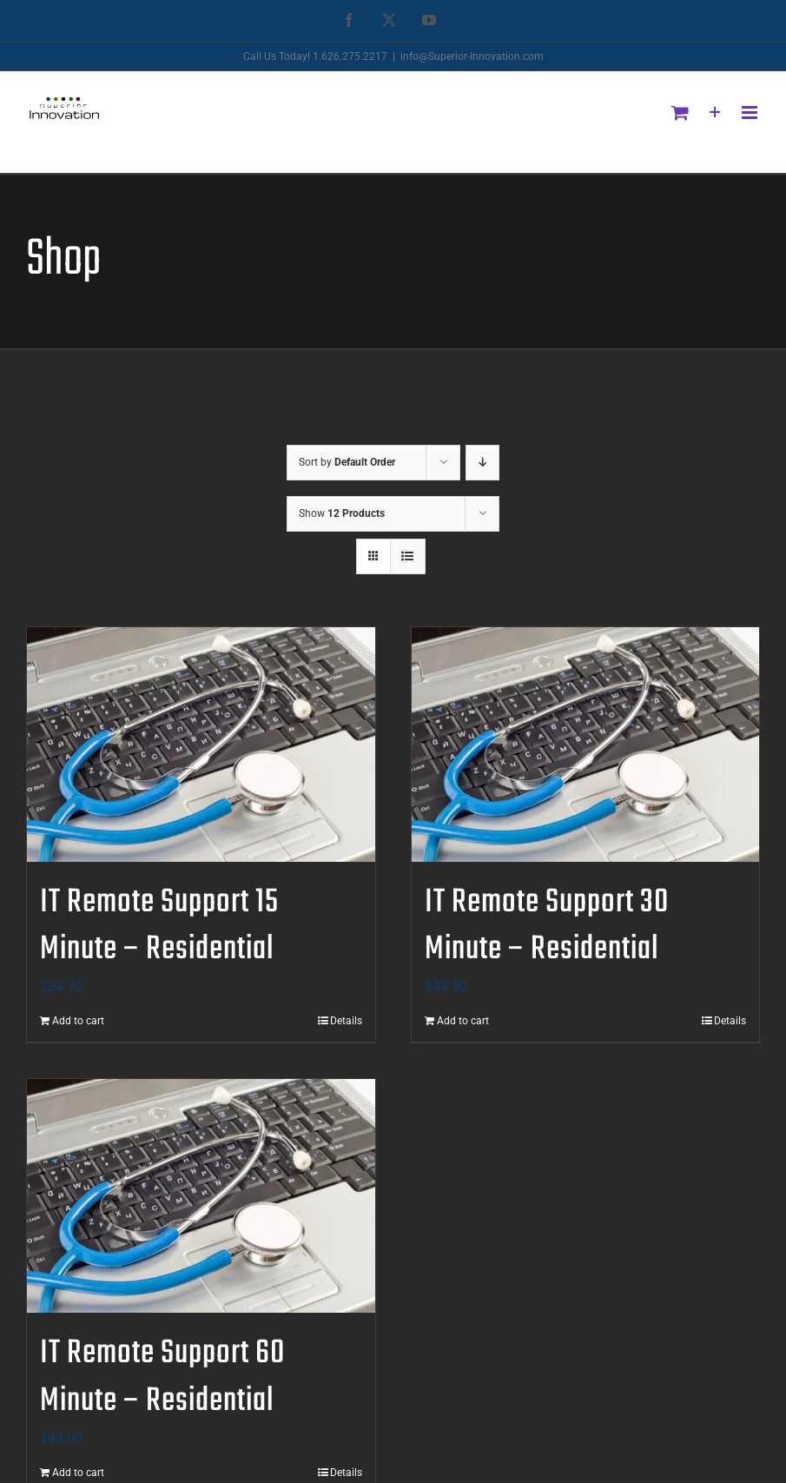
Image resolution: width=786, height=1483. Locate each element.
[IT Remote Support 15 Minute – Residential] (201, 744)
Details (346, 1021)
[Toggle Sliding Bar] (715, 112)
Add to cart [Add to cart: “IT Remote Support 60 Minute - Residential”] (78, 1472)
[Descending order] (482, 462)
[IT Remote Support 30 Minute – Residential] (586, 744)
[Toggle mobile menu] (751, 112)
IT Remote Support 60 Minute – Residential (162, 1377)
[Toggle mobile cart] (680, 112)
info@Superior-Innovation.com (472, 56)
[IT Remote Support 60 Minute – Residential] (201, 1196)
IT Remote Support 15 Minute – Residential (159, 927)
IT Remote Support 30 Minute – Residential (547, 927)
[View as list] (408, 556)
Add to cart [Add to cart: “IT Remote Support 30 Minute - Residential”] (463, 1021)
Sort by (347, 462)
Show (342, 513)
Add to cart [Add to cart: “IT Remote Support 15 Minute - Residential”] (78, 1021)
